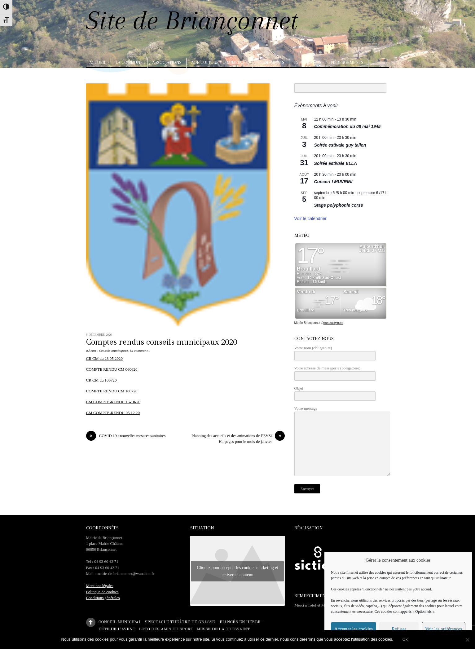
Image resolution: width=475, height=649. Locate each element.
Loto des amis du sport (166, 629)
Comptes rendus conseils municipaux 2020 (161, 342)
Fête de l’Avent (117, 629)
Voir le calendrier (310, 218)
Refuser (399, 628)
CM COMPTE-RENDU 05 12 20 (113, 412)
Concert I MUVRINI (333, 181)
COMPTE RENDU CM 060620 (112, 369)
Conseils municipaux (113, 351)
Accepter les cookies (353, 628)
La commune (129, 62)
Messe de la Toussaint (223, 629)
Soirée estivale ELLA (335, 163)
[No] (467, 640)
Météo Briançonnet (307, 322)
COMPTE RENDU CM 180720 (112, 391)
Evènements (270, 62)
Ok (405, 639)
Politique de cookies (102, 591)
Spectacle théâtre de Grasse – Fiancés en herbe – (204, 622)
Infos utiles (307, 62)
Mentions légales (99, 585)
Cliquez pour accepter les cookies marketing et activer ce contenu (237, 571)
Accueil (97, 62)
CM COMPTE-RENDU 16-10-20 (113, 402)
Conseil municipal (120, 622)
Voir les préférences (443, 628)
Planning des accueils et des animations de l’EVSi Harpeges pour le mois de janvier (238, 438)
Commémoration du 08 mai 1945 (347, 126)
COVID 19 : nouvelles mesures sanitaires (126, 436)
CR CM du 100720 (101, 380)
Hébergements (347, 62)
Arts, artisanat (108, 75)
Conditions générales (103, 597)
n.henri (91, 351)
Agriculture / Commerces (219, 62)
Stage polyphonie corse (338, 205)
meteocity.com (333, 322)
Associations (167, 62)
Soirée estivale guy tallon (340, 145)
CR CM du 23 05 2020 (104, 358)
